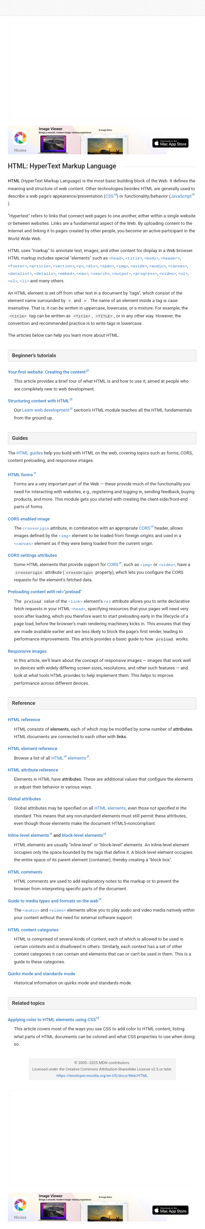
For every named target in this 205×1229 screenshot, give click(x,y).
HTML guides (29, 452)
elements (77, 758)
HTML (57, 758)
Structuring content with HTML (38, 400)
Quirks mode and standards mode (41, 973)
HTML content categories (33, 929)
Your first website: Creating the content (47, 372)
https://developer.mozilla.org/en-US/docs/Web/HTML (102, 1076)
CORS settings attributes (32, 555)
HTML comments (25, 872)
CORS (144, 528)
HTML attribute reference (33, 770)
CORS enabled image (29, 518)
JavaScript (180, 196)
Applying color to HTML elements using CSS (52, 1019)
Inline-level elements (28, 835)
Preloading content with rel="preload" (45, 591)
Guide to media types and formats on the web (53, 900)
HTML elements (110, 808)
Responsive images (27, 651)
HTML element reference (32, 748)
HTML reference (24, 720)
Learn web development (45, 410)
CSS (109, 196)
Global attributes (24, 798)
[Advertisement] (102, 70)
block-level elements (82, 835)
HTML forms (20, 474)
